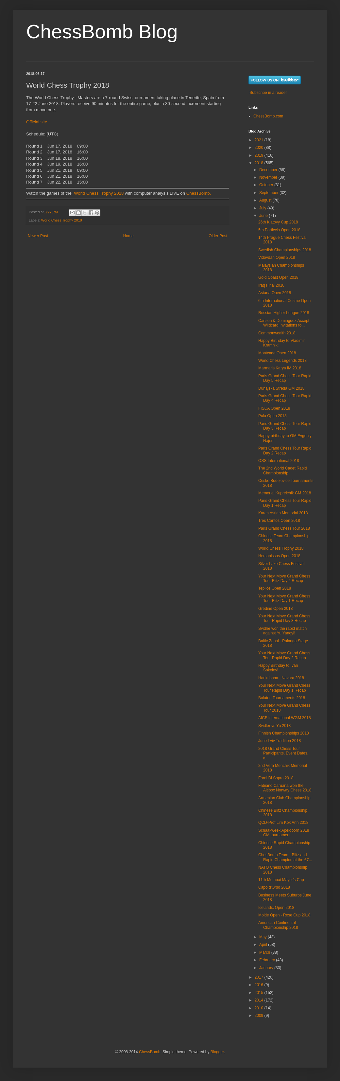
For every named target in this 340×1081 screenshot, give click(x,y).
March (265, 952)
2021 (259, 140)
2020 (259, 147)
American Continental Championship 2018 (278, 925)
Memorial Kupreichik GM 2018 (284, 493)
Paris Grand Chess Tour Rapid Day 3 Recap (285, 426)
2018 (259, 163)
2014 (259, 1000)
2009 (259, 1015)
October (266, 185)
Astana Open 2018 (274, 293)
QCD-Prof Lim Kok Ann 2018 (283, 822)
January (266, 968)
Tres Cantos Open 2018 (279, 520)
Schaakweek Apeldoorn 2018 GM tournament (283, 832)
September (269, 192)
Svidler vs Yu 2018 (274, 725)
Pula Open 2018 (272, 416)
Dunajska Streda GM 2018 (281, 388)
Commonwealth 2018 (276, 333)
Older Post (218, 236)
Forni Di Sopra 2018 (275, 778)
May (263, 937)
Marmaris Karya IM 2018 (279, 368)
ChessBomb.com (268, 116)
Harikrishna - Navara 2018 (281, 678)
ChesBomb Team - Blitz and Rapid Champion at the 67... (285, 857)
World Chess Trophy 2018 (99, 193)
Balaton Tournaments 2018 (281, 698)
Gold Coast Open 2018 (278, 277)
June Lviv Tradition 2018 (279, 740)
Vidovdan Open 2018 (276, 257)
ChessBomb (149, 1052)
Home (128, 236)
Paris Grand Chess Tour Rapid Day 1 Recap (285, 502)
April (263, 944)
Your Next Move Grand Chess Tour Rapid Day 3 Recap (284, 618)
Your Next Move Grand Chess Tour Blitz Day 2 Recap (284, 578)
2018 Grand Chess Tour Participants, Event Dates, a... (283, 753)
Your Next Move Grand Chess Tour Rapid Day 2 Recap (284, 655)
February (267, 960)
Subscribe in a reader (268, 92)
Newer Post (38, 236)
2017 (259, 977)
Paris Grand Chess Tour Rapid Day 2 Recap (285, 450)
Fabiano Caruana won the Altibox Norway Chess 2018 (284, 787)
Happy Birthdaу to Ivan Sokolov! (278, 667)
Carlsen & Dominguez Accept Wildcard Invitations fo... (283, 323)
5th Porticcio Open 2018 (279, 230)
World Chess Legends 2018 (282, 360)
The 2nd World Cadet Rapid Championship (282, 470)
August (266, 200)
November (269, 177)
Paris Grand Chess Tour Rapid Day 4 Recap (285, 398)
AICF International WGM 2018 (284, 718)
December (269, 170)
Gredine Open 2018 (275, 608)
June (264, 215)
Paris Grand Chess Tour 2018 (284, 528)
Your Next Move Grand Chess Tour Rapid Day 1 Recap (284, 687)
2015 (259, 992)
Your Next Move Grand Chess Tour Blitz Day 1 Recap (284, 598)
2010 (259, 1008)
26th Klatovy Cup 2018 (278, 222)
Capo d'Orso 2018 (274, 887)
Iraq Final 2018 (271, 285)
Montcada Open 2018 (277, 353)
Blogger (217, 1052)
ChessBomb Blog (102, 32)
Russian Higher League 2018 (283, 312)
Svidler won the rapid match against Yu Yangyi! (282, 630)
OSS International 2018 (278, 460)
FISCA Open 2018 (274, 408)
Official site (36, 121)
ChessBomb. (198, 193)
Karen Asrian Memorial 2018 (283, 513)
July (263, 208)
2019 (259, 155)
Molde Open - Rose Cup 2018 (284, 915)
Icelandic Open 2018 (276, 907)
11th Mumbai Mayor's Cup (281, 879)
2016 (259, 985)
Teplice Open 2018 (274, 588)
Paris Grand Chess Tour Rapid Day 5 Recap (285, 378)
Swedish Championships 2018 (284, 250)
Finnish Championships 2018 (283, 733)
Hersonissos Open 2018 (279, 556)
